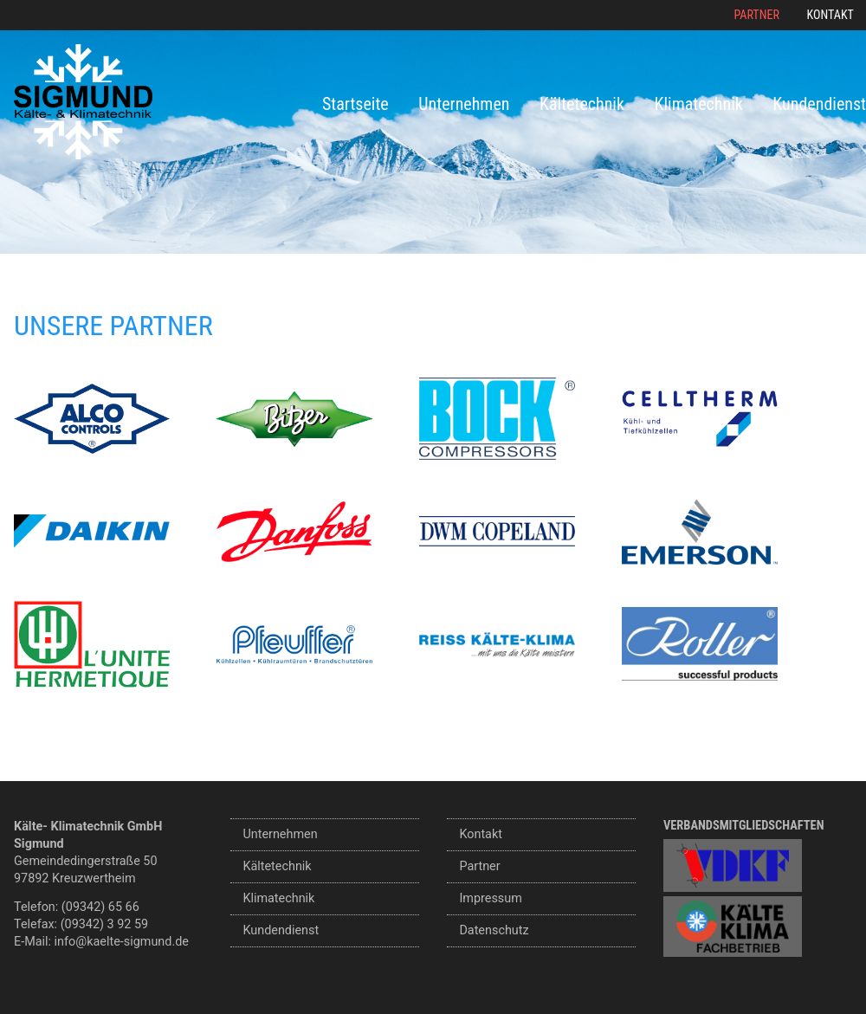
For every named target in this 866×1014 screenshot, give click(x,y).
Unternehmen (463, 104)
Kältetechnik (582, 104)
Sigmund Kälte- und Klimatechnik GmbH (83, 101)
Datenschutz (493, 930)
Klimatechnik (699, 104)
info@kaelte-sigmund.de (122, 941)
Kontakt (830, 15)
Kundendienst (819, 104)
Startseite (355, 104)
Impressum (490, 898)
